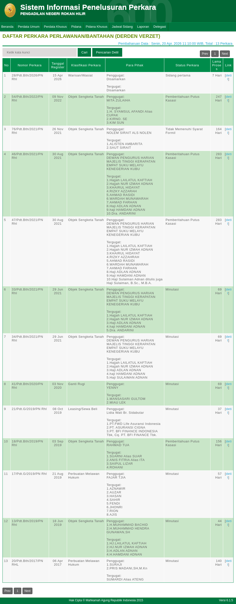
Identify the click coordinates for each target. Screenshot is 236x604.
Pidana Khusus (96, 26)
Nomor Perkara (30, 65)
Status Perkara (187, 65)
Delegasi (159, 26)
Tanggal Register (58, 65)
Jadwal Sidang (122, 26)
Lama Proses (216, 65)
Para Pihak (134, 65)
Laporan (143, 26)
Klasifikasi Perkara (86, 65)
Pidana (76, 26)
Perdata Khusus (55, 26)
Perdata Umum (28, 26)
